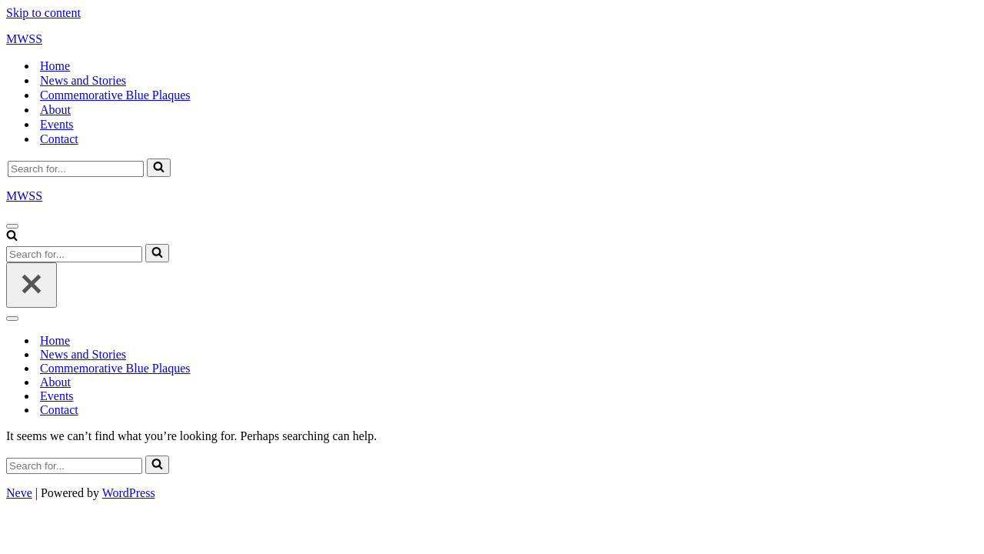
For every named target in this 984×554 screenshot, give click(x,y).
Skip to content (43, 12)
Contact (59, 138)
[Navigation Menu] (12, 226)
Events (57, 124)
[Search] (76, 169)
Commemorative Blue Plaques (115, 95)
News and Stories (83, 80)
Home (55, 65)
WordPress (128, 492)
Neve (19, 492)
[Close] (31, 285)
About (55, 109)
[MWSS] (492, 39)
